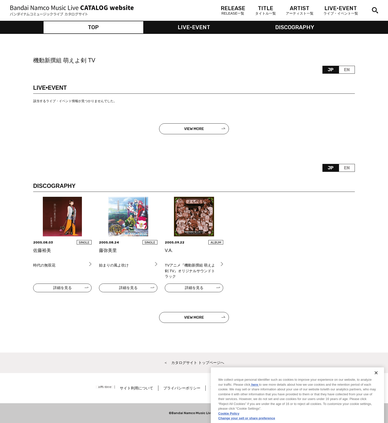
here (254, 398)
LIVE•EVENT (194, 27)
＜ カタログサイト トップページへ (194, 362)
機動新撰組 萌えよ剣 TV (64, 60)
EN (347, 69)
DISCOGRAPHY (294, 27)
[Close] (376, 386)
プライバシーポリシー (188, 388)
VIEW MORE (194, 129)
